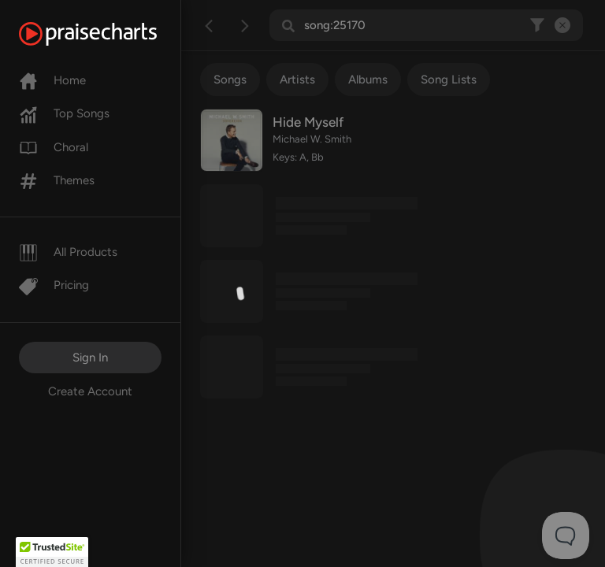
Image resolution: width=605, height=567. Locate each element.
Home (52, 80)
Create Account (90, 391)
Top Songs (64, 113)
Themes (57, 180)
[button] (52, 552)
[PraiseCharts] (107, 34)
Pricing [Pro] (54, 285)
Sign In (90, 357)
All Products (68, 252)
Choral (53, 147)
